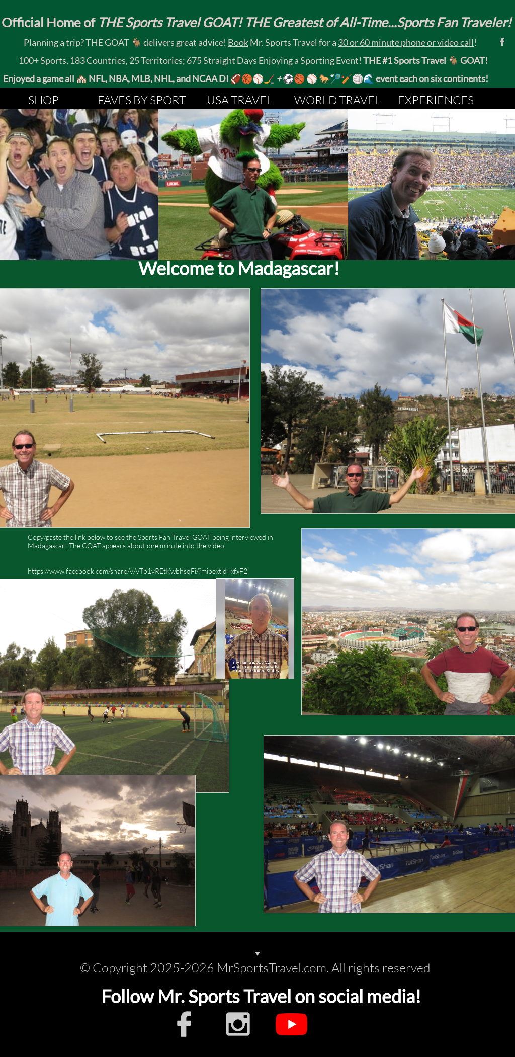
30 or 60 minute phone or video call (406, 42)
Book (238, 42)
